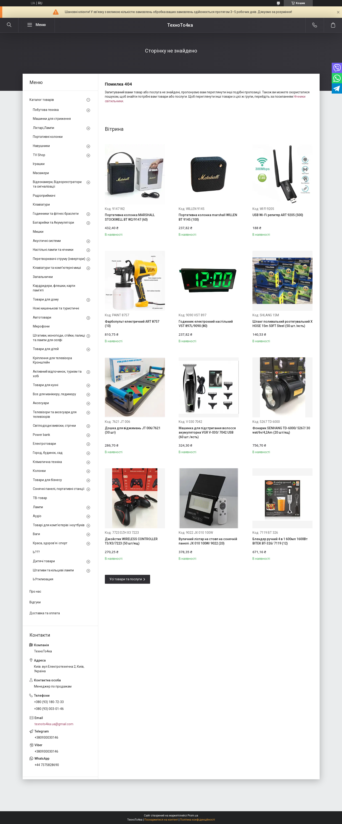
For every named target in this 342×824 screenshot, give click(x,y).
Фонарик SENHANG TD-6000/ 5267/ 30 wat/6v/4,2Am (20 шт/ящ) (281, 430)
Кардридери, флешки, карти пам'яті (54, 288)
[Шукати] (9, 25)
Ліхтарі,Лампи (43, 128)
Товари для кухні (45, 385)
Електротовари (44, 443)
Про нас (35, 591)
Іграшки (39, 164)
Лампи (38, 507)
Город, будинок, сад (48, 453)
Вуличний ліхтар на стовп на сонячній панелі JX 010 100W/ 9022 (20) (208, 541)
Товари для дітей (46, 349)
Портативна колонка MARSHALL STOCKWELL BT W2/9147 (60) (130, 217)
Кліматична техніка (47, 462)
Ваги (36, 534)
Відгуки (35, 602)
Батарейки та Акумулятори (53, 222)
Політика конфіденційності (197, 819)
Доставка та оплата (44, 613)
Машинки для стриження (52, 118)
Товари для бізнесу (47, 480)
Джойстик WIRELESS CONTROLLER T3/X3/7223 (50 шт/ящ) (131, 541)
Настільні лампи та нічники (53, 249)
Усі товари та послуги (125, 579)
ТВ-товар (40, 498)
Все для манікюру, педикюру (54, 394)
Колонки (39, 471)
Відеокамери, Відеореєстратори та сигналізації (57, 184)
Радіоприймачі (44, 195)
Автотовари (42, 317)
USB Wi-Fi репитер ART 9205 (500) (277, 215)
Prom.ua (193, 815)
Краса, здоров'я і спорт (50, 543)
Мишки (38, 231)
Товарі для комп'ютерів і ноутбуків (59, 525)
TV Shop (39, 155)
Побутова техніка (46, 110)
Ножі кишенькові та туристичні (56, 308)
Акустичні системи (47, 241)
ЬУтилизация (43, 579)
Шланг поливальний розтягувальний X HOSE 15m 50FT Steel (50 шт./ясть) (282, 324)
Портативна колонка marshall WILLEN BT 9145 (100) (208, 217)
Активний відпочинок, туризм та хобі (57, 374)
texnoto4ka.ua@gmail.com (53, 724)
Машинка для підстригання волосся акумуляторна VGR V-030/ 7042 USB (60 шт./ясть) (207, 432)
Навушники (41, 146)
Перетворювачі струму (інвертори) (59, 259)
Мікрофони (41, 326)
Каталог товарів (41, 100)
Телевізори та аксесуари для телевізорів (55, 414)
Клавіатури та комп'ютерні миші (57, 267)
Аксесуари (41, 403)
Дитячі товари (44, 561)
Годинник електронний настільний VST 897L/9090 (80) (206, 324)
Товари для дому (46, 299)
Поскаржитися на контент (161, 819)
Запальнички (43, 277)
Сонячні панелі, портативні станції (58, 489)
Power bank (41, 435)
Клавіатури (41, 204)
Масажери (41, 173)
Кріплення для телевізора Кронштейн (52, 360)
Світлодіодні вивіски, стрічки (54, 425)
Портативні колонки (48, 137)
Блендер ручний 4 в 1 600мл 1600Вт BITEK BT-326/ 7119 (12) (280, 541)
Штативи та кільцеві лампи (53, 570)
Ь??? (36, 552)
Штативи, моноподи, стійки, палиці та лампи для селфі (59, 338)
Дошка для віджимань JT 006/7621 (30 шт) (132, 430)
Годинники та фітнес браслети (56, 213)
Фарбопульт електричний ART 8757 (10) (132, 324)
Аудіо (37, 516)
